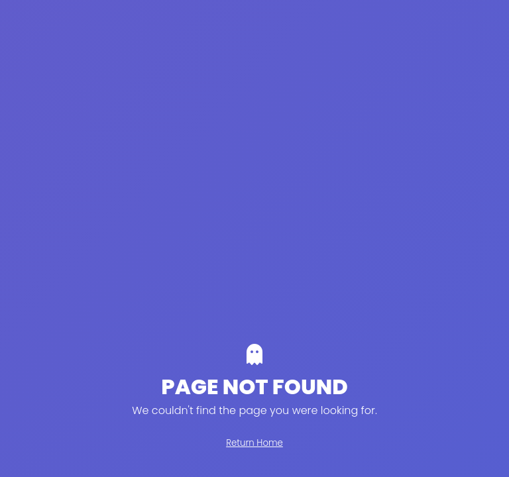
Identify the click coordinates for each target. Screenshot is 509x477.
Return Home (254, 443)
